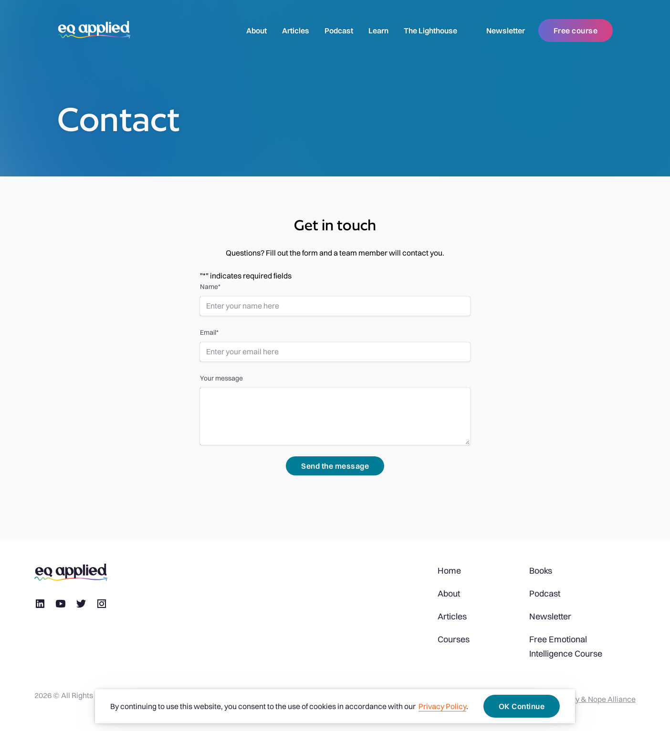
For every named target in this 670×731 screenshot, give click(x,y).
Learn (378, 30)
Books (540, 570)
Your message (221, 378)
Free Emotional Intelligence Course (565, 646)
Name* (210, 286)
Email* (209, 332)
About (256, 30)
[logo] (94, 30)
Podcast (339, 30)
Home (449, 570)
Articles (295, 30)
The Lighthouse (430, 30)
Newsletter (505, 30)
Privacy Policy (442, 706)
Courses (454, 639)
